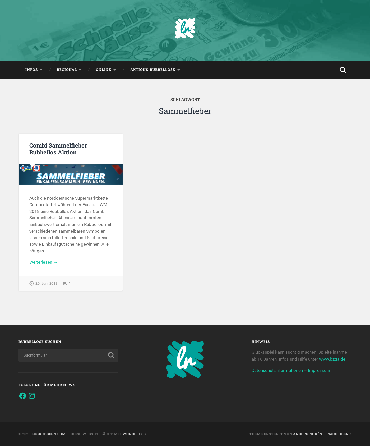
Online (103, 69)
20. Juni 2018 (46, 283)
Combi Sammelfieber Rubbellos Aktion (58, 148)
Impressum (319, 370)
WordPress (134, 434)
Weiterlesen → (43, 262)
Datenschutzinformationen (277, 370)
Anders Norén (307, 434)
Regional (67, 69)
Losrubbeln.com (49, 434)
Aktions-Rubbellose (152, 69)
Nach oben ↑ (339, 434)
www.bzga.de (332, 359)
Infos (31, 69)
